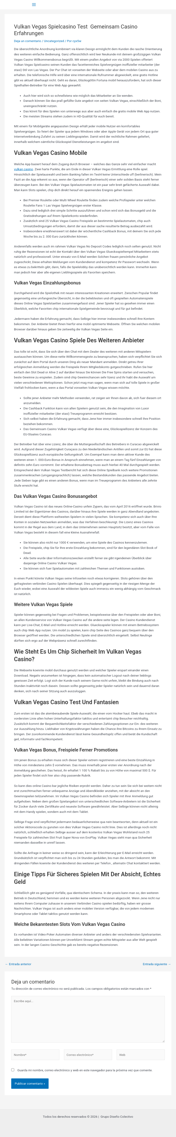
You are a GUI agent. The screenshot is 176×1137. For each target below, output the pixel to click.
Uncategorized (54, 41)
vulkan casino (23, 169)
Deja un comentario (27, 41)
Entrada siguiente (157, 964)
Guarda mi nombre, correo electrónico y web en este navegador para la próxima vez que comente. (85, 1070)
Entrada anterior (18, 964)
